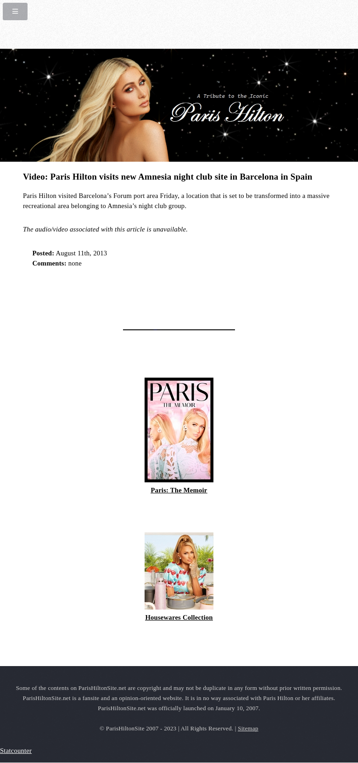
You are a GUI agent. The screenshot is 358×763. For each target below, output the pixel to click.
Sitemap (248, 728)
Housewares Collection (179, 617)
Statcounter (16, 750)
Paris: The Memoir (179, 490)
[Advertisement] (130, 295)
